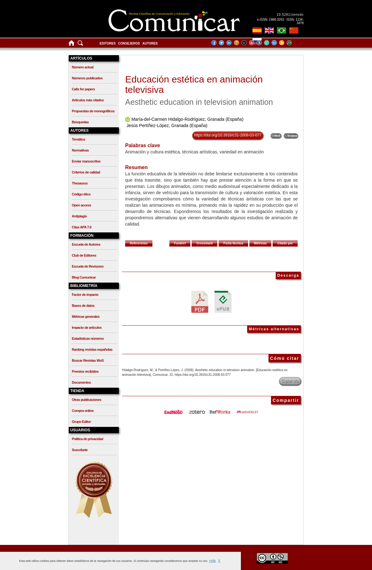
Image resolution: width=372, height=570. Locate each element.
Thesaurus (80, 183)
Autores (150, 43)
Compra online (82, 411)
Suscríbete (80, 450)
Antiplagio (79, 216)
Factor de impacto (85, 294)
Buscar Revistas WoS (88, 360)
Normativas (80, 150)
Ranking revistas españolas (92, 349)
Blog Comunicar (84, 277)
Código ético (81, 194)
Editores (108, 43)
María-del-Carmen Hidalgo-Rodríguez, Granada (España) (187, 119)
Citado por (285, 243)
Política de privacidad (87, 439)
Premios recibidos (85, 371)
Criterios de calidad (86, 172)
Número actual (82, 67)
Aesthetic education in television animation (199, 102)
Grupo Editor (81, 422)
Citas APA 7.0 (81, 227)
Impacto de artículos (87, 327)
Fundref (180, 243)
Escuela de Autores (86, 244)
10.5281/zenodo (290, 14)
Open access (81, 205)
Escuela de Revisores (88, 266)
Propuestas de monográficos (93, 111)
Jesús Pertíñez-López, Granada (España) (166, 125)
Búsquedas (80, 122)
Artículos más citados (88, 100)
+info (212, 560)
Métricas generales (85, 316)
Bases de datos (83, 305)
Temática (78, 139)
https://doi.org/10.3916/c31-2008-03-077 (227, 135)
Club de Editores (84, 255)
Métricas (260, 243)
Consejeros (129, 43)
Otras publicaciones (86, 400)
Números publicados (87, 78)
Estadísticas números (88, 338)
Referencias (139, 243)
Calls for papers (83, 89)
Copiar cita (290, 381)
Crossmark (204, 243)
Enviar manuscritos (86, 161)
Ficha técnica (233, 243)
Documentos (81, 382)
